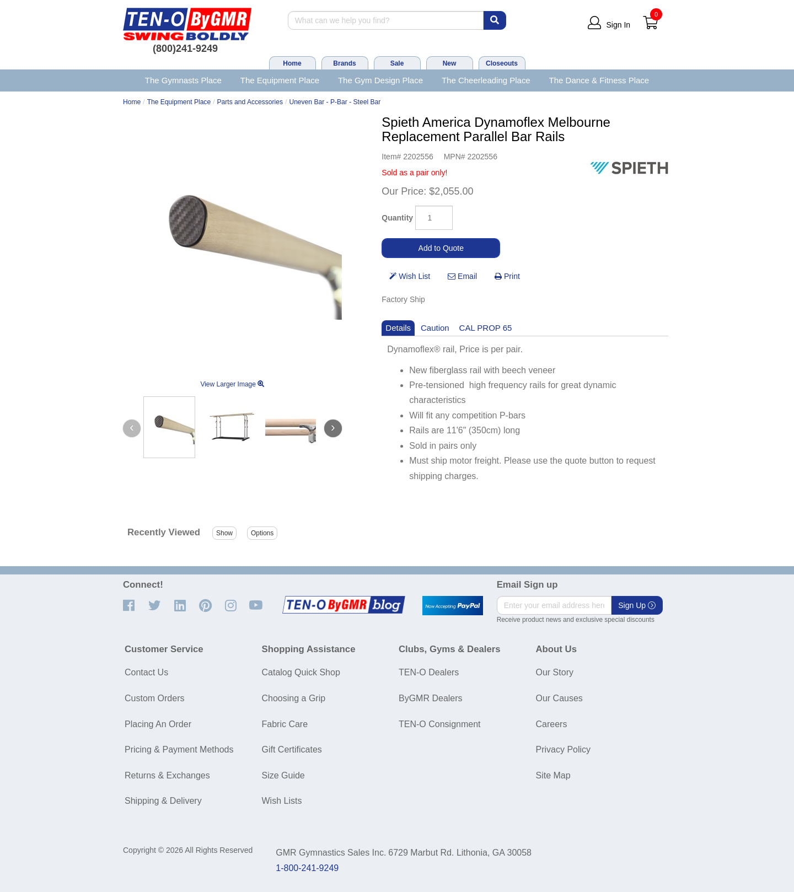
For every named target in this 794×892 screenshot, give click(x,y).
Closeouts (502, 63)
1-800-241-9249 (307, 868)
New (450, 63)
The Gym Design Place (380, 80)
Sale (397, 63)
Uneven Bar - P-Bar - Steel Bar (334, 102)
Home (292, 63)
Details (398, 327)
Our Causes (559, 698)
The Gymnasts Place (183, 80)
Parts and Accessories (250, 102)
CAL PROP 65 (485, 327)
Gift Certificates (292, 749)
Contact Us (146, 672)
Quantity (397, 217)
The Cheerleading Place (486, 80)
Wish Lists (282, 800)
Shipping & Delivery (163, 800)
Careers (551, 724)
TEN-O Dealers (429, 672)
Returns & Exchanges (167, 775)
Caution (435, 327)
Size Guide (283, 775)
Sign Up (637, 605)
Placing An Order (158, 724)
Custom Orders (154, 698)
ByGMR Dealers (431, 698)
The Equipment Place (279, 80)
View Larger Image (232, 384)
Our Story (554, 672)
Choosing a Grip (294, 698)
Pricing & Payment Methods (179, 749)
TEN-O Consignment (440, 724)
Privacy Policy (563, 749)
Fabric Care (285, 724)
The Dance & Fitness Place (599, 80)
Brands (344, 63)
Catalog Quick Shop (301, 672)
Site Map (553, 775)
